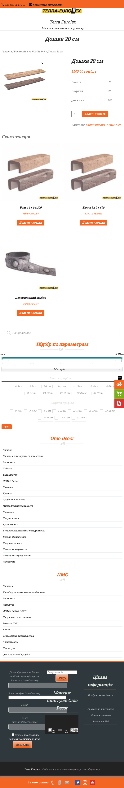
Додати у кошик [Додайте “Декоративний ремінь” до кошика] (30, 313)
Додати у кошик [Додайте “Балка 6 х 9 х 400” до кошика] (93, 222)
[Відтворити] (50, 730)
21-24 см (31, 392)
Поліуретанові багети (100, 695)
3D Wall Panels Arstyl (14, 610)
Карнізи (7, 449)
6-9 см (47, 386)
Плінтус (7, 468)
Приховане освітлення (100, 708)
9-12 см (62, 386)
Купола (7, 493)
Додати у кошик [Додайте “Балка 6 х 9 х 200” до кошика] (30, 222)
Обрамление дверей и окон (18, 635)
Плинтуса (8, 604)
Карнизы (8, 585)
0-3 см (18, 386)
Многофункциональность (18, 505)
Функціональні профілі (16, 654)
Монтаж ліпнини (100, 715)
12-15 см (77, 386)
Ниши (6, 629)
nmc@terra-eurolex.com (47, 4)
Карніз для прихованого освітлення (24, 592)
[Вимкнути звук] (72, 730)
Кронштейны (10, 524)
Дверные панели (12, 543)
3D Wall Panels (11, 480)
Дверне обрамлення (14, 536)
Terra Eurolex (62, 22)
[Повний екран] (76, 730)
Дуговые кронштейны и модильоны (24, 530)
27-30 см (65, 392)
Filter (6, 426)
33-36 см (81, 392)
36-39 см (98, 392)
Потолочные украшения (17, 555)
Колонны (8, 512)
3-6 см (32, 386)
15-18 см (93, 386)
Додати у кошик (95, 113)
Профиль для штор (14, 499)
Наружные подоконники (17, 617)
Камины (8, 487)
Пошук (62, 678)
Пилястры (9, 561)
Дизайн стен (10, 474)
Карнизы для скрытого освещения (23, 455)
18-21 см (109, 386)
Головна (7, 51)
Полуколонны (11, 518)
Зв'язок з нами (38, 782)
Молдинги (9, 462)
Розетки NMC (10, 623)
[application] (61, 724)
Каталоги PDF (100, 721)
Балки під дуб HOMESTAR (29, 51)
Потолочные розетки (15, 549)
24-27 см (48, 392)
